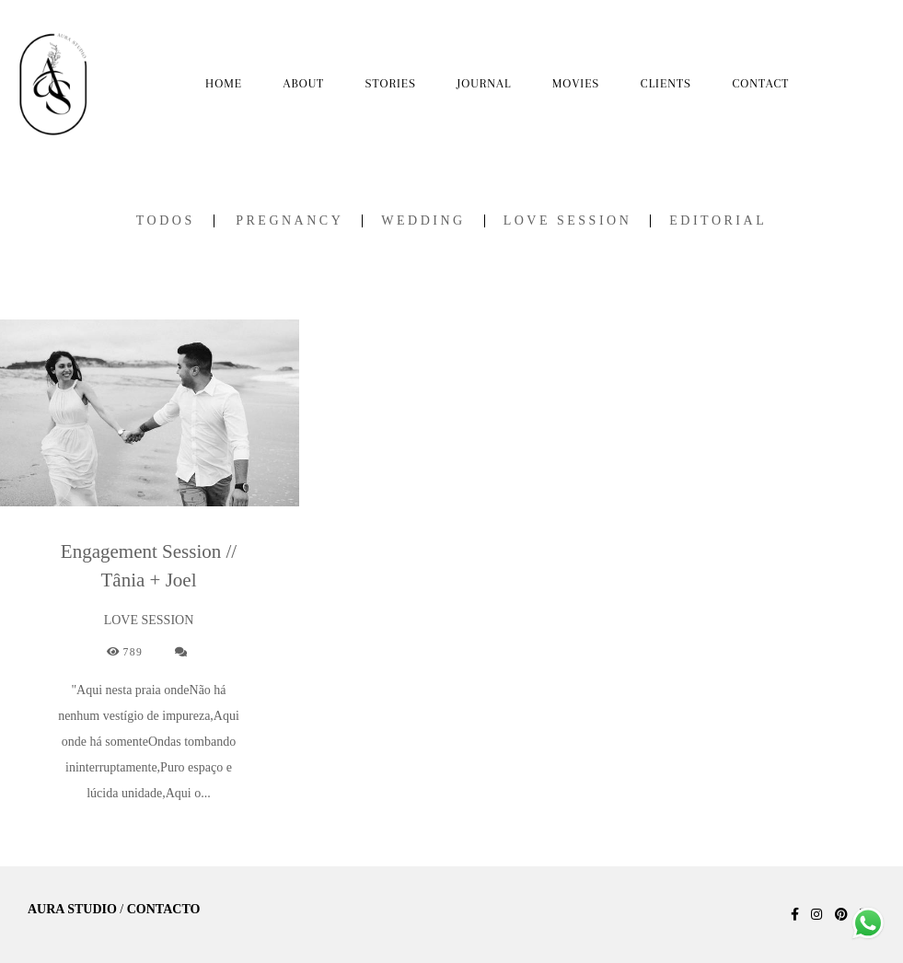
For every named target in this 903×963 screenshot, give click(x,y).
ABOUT (304, 83)
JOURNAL (484, 83)
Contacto (164, 909)
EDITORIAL (718, 221)
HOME (223, 83)
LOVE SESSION (568, 221)
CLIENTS (666, 83)
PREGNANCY (289, 221)
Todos (165, 221)
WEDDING (423, 221)
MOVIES (576, 83)
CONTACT (760, 83)
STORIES (390, 83)
